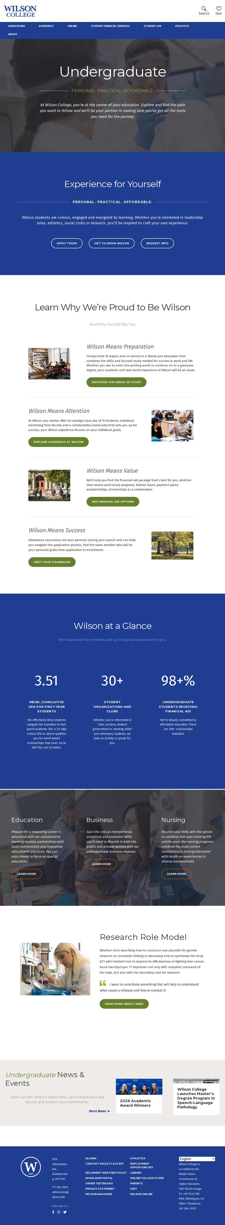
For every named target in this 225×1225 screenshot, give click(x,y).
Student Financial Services (110, 26)
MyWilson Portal (99, 1178)
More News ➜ (99, 1111)
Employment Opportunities (141, 1165)
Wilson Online (141, 1194)
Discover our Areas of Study (116, 382)
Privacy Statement (100, 1188)
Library (136, 1172)
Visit (133, 1188)
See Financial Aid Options (113, 501)
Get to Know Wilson (111, 243)
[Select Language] (197, 1159)
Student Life (153, 26)
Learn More (26, 873)
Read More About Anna (124, 1003)
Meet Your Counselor (52, 562)
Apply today (67, 243)
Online (72, 26)
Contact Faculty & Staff (104, 1163)
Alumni (90, 1158)
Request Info (157, 243)
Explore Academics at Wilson (58, 441)
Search (204, 10)
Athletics (182, 26)
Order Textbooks (99, 1183)
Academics (46, 26)
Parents (136, 1183)
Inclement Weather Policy (106, 1172)
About (12, 34)
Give (219, 10)
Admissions (16, 26)
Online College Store (147, 1178)
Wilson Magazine (98, 1194)
